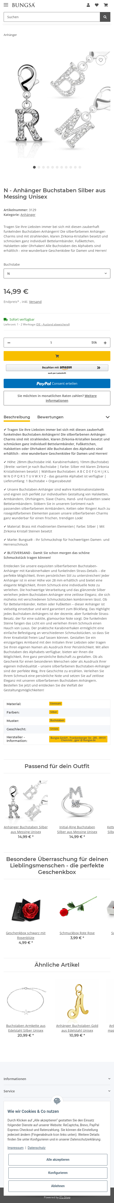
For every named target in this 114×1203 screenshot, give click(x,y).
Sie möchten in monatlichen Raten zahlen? (57, 398)
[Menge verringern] (9, 342)
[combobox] (57, 273)
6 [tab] (57, 167)
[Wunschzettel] (96, 5)
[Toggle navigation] (6, 3)
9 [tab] (70, 167)
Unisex (54, 728)
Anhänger (27, 214)
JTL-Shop (64, 1197)
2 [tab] (39, 167)
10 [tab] (75, 167)
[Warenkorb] (105, 5)
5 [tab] (52, 167)
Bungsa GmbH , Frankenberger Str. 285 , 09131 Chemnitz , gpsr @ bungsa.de (78, 739)
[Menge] (51, 342)
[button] (88, 5)
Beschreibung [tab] (17, 417)
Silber (53, 712)
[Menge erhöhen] (105, 342)
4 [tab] (48, 167)
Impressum (15, 1148)
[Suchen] (52, 17)
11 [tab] (80, 167)
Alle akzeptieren (57, 1159)
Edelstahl (55, 703)
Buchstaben (57, 720)
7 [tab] (61, 167)
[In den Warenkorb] (7, 49)
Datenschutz (37, 1148)
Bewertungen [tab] (50, 417)
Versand (35, 302)
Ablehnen (58, 1186)
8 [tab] (66, 167)
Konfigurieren (58, 1173)
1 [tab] (34, 167)
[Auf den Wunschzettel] (101, 60)
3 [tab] (43, 167)
